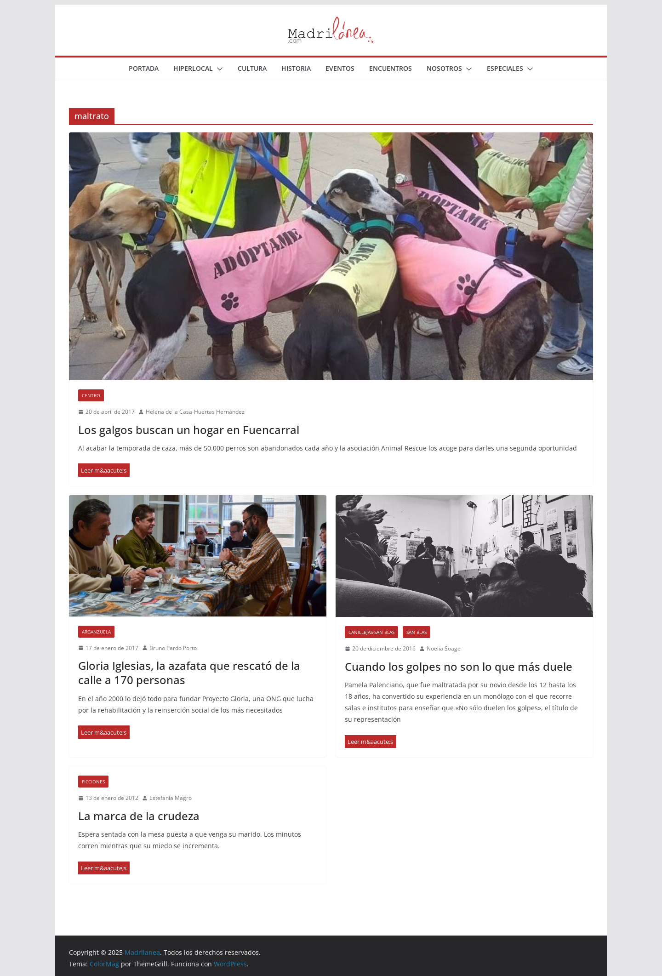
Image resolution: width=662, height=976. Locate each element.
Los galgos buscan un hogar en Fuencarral (188, 429)
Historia (296, 68)
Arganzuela (96, 631)
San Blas (416, 632)
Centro (91, 395)
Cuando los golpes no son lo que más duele (458, 666)
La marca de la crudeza (139, 815)
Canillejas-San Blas (371, 632)
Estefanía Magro (170, 798)
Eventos (339, 68)
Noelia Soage (444, 648)
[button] (218, 69)
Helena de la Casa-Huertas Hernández (195, 412)
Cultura (252, 68)
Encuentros (390, 68)
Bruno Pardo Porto (173, 648)
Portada (144, 68)
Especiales (505, 68)
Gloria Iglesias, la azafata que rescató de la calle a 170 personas (189, 672)
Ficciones (93, 781)
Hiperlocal (193, 68)
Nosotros (444, 68)
